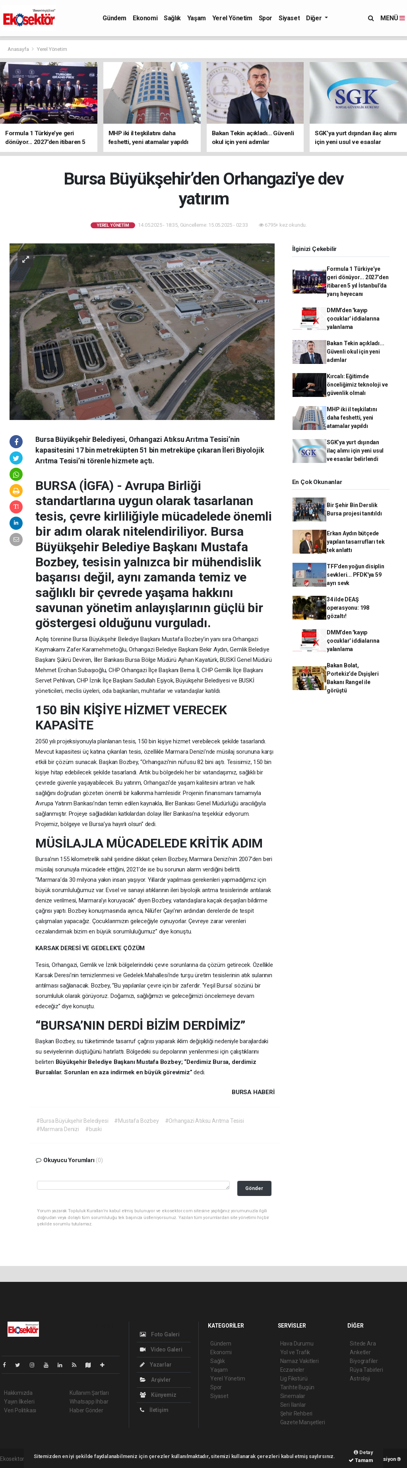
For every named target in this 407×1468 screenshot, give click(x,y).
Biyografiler (364, 1361)
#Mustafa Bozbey (136, 1121)
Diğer (314, 18)
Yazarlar (155, 1364)
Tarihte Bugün (297, 1387)
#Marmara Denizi (57, 1129)
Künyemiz (158, 1395)
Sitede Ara (363, 1343)
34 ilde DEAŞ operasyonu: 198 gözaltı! (348, 607)
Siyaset (289, 18)
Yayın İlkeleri (19, 1401)
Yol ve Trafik (295, 1352)
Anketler (360, 1352)
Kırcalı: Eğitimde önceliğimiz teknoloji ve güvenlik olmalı (357, 384)
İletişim (154, 1410)
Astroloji (360, 1378)
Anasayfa (19, 49)
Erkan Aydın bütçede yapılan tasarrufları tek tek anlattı (355, 541)
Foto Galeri (160, 1334)
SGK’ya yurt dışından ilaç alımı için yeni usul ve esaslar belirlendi (355, 450)
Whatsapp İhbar (89, 1401)
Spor (265, 18)
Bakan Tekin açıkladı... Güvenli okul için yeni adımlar (355, 351)
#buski (93, 1129)
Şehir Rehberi (296, 1413)
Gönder (254, 1188)
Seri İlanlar (293, 1405)
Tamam (361, 1460)
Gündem (114, 18)
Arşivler (155, 1380)
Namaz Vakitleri (299, 1361)
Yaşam (196, 18)
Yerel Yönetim (232, 18)
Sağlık (172, 18)
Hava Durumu (297, 1343)
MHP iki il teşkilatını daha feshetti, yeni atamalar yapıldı (352, 417)
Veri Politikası (20, 1410)
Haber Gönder (86, 1410)
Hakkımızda (18, 1393)
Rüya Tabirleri (366, 1370)
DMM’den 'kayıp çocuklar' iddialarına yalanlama (353, 318)
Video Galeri (161, 1349)
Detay (363, 1452)
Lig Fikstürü (294, 1378)
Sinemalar (292, 1396)
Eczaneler (292, 1370)
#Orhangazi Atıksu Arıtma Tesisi (204, 1121)
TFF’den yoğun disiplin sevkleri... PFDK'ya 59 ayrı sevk (355, 574)
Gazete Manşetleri (302, 1422)
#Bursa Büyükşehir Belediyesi (72, 1121)
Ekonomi (145, 18)
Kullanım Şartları (89, 1393)
